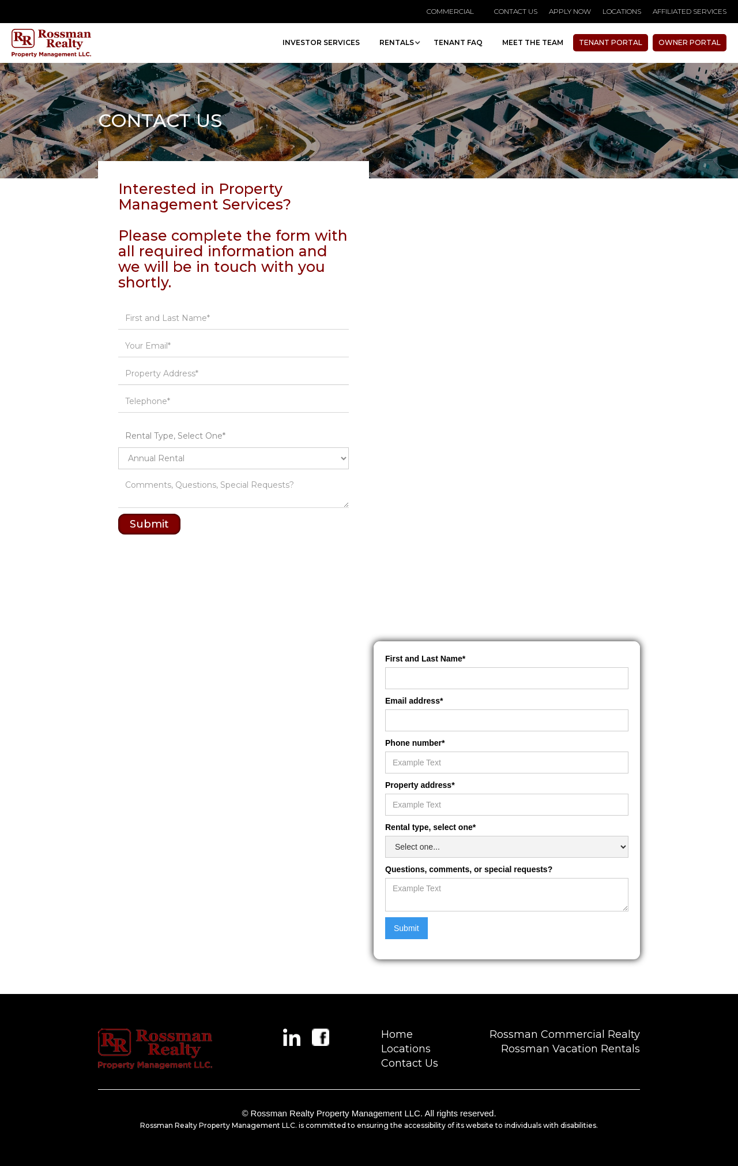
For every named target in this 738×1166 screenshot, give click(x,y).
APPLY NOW (570, 11)
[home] (51, 43)
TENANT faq (458, 42)
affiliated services (689, 11)
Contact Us (409, 1063)
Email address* (414, 700)
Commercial (450, 11)
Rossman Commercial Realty (565, 1034)
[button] (397, 42)
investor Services (321, 42)
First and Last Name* (425, 658)
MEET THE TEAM (532, 42)
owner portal (689, 42)
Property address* (420, 785)
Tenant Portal (610, 42)
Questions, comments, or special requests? (468, 869)
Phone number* (415, 743)
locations (622, 11)
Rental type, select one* (430, 827)
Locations (406, 1049)
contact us (515, 11)
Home (397, 1034)
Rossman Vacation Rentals (570, 1049)
